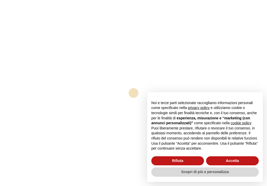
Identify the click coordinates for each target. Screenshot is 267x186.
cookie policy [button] (241, 123)
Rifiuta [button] (177, 161)
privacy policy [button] (199, 108)
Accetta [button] (232, 161)
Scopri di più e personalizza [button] (205, 172)
